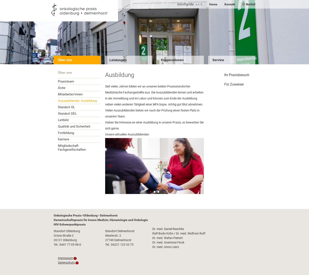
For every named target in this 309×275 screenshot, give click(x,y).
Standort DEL (67, 114)
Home (213, 4)
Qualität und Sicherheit (74, 126)
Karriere (63, 139)
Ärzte (61, 88)
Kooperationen (172, 60)
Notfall (248, 4)
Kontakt (229, 4)
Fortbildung (66, 133)
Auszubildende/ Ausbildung (77, 101)
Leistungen (118, 60)
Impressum (65, 258)
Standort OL (66, 107)
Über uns (65, 60)
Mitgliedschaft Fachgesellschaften (72, 148)
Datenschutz (66, 262)
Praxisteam (66, 81)
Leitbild (63, 120)
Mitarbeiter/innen (70, 94)
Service (218, 60)
